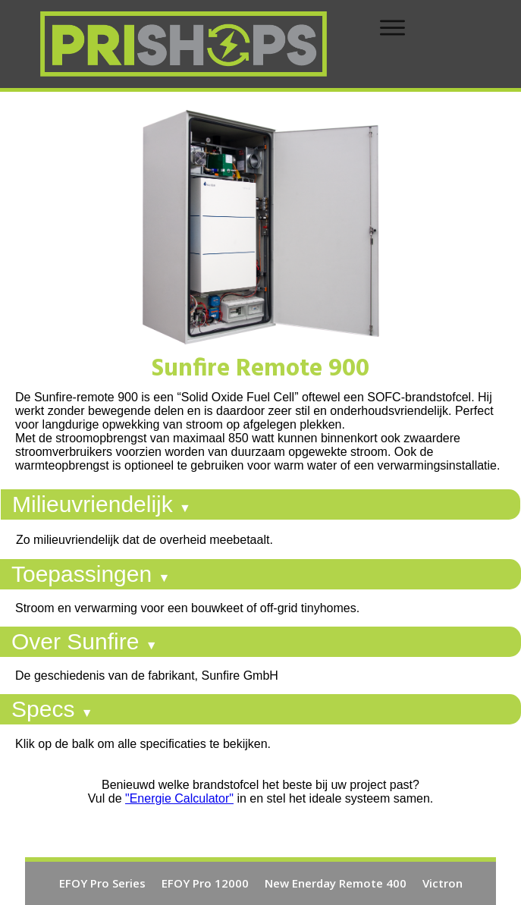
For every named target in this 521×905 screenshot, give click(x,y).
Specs (52, 708)
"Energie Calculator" (179, 798)
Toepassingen (90, 573)
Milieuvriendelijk (101, 504)
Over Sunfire (84, 641)
